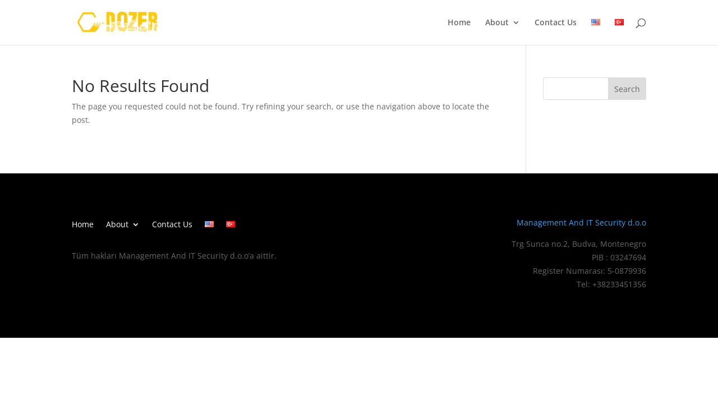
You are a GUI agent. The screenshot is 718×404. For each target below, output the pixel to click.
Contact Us (556, 23)
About (497, 23)
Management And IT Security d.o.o (581, 222)
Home (459, 23)
